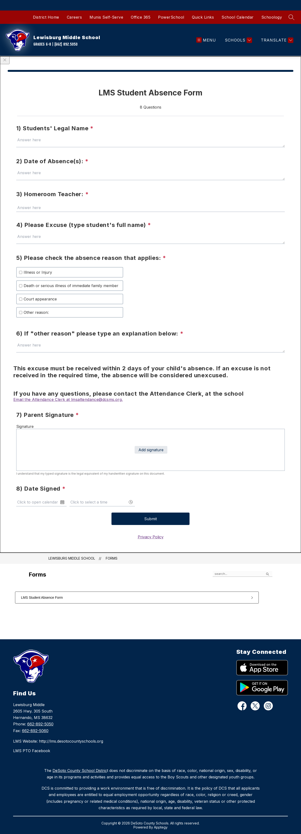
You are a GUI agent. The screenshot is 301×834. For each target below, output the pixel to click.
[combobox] (102, 502)
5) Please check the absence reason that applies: (91, 257)
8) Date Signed (41, 488)
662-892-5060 (35, 730)
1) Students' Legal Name (55, 128)
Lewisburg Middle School (71, 558)
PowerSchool (171, 17)
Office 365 (140, 17)
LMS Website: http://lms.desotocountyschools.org (58, 741)
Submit (150, 518)
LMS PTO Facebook (31, 750)
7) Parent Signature (47, 414)
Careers (74, 17)
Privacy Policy (151, 537)
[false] (242, 574)
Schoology (271, 17)
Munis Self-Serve (106, 17)
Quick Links (203, 17)
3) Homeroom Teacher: (52, 194)
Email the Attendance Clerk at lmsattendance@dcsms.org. (68, 399)
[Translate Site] (276, 40)
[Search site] (291, 17)
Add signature (151, 449)
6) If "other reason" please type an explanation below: (100, 333)
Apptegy (161, 827)
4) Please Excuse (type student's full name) (83, 224)
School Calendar (238, 17)
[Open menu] (206, 40)
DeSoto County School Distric (80, 770)
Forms (111, 558)
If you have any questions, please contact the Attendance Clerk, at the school (128, 393)
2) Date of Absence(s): (52, 161)
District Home (46, 17)
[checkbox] (20, 272)
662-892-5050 (40, 724)
